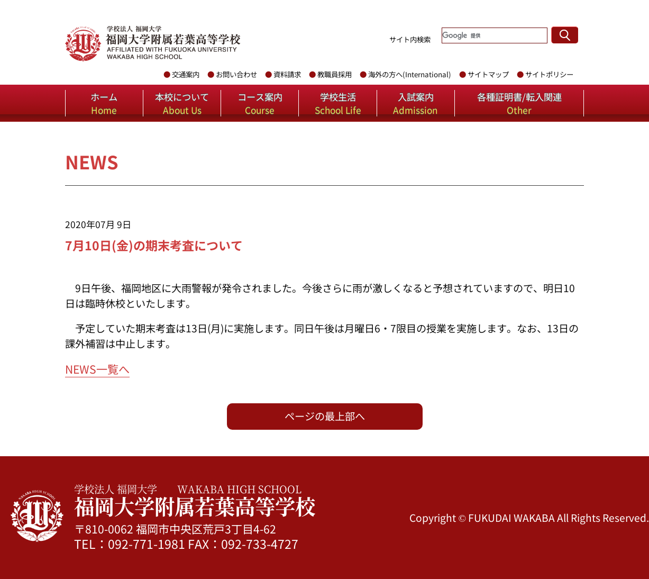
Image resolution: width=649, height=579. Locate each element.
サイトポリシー (549, 74)
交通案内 (185, 74)
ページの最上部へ (325, 416)
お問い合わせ (236, 74)
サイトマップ (488, 74)
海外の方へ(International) (409, 74)
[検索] (494, 35)
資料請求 (287, 74)
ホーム (103, 103)
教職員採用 (334, 74)
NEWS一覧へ (97, 369)
